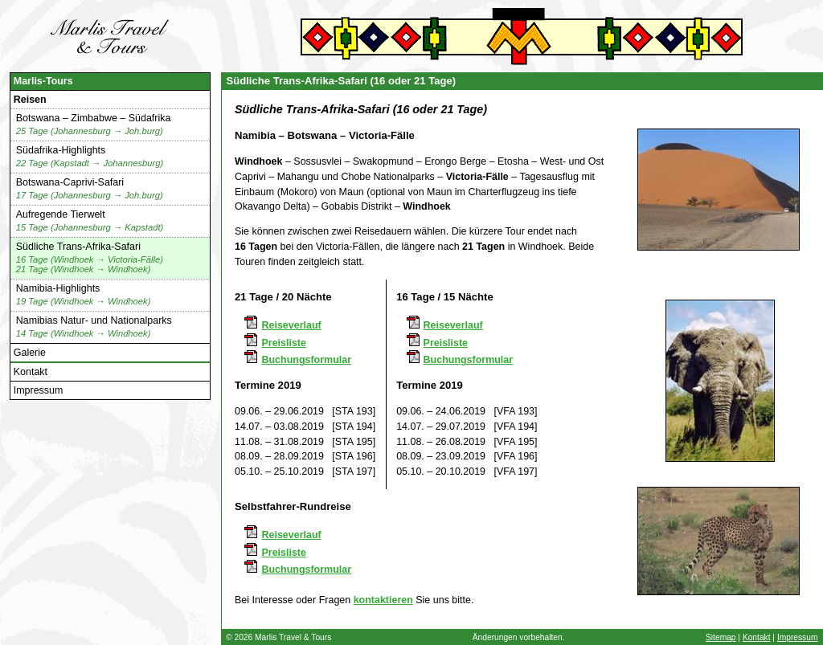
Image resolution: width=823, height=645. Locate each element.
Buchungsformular (306, 359)
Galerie (30, 352)
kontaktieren (383, 600)
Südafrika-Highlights (90, 157)
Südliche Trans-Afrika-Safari (89, 258)
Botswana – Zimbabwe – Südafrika (93, 124)
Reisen (30, 99)
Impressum (38, 390)
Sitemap (721, 637)
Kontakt (30, 372)
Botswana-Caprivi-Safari (89, 189)
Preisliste (283, 343)
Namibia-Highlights (83, 295)
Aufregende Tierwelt (90, 221)
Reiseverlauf (291, 325)
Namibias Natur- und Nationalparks (94, 327)
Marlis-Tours (43, 81)
